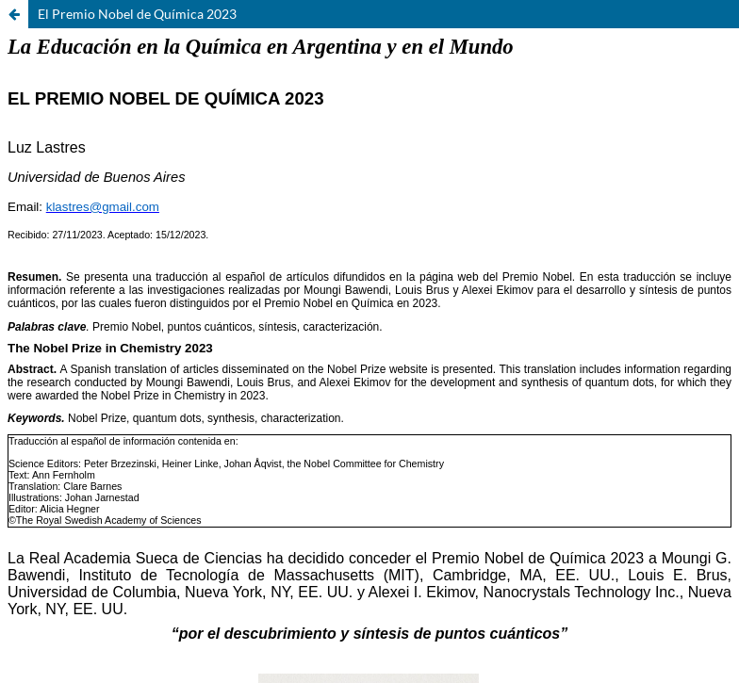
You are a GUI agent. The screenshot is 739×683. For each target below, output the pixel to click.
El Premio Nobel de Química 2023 (137, 14)
